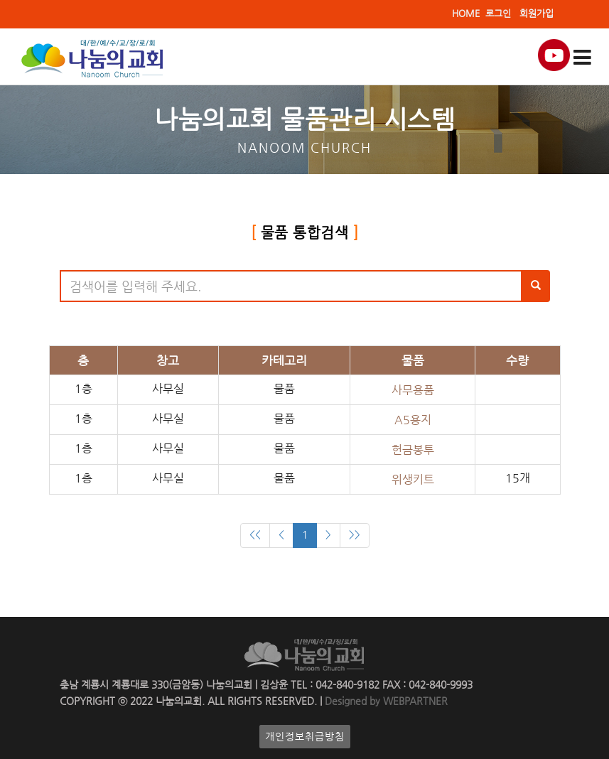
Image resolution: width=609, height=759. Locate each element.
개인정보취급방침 (305, 737)
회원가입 (536, 13)
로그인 (498, 13)
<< (255, 535)
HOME (466, 13)
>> (354, 535)
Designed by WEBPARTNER (385, 701)
